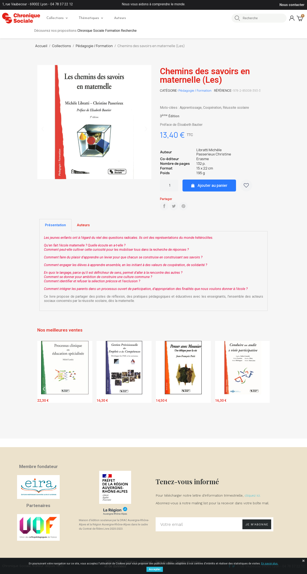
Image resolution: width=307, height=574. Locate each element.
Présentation (55, 225)
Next (263, 389)
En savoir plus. (269, 563)
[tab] (55, 225)
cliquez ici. (253, 495)
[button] (42, 129)
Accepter (155, 569)
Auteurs (120, 18)
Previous (44, 389)
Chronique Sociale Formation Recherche (107, 31)
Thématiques (91, 18)
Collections (57, 18)
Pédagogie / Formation (194, 90)
